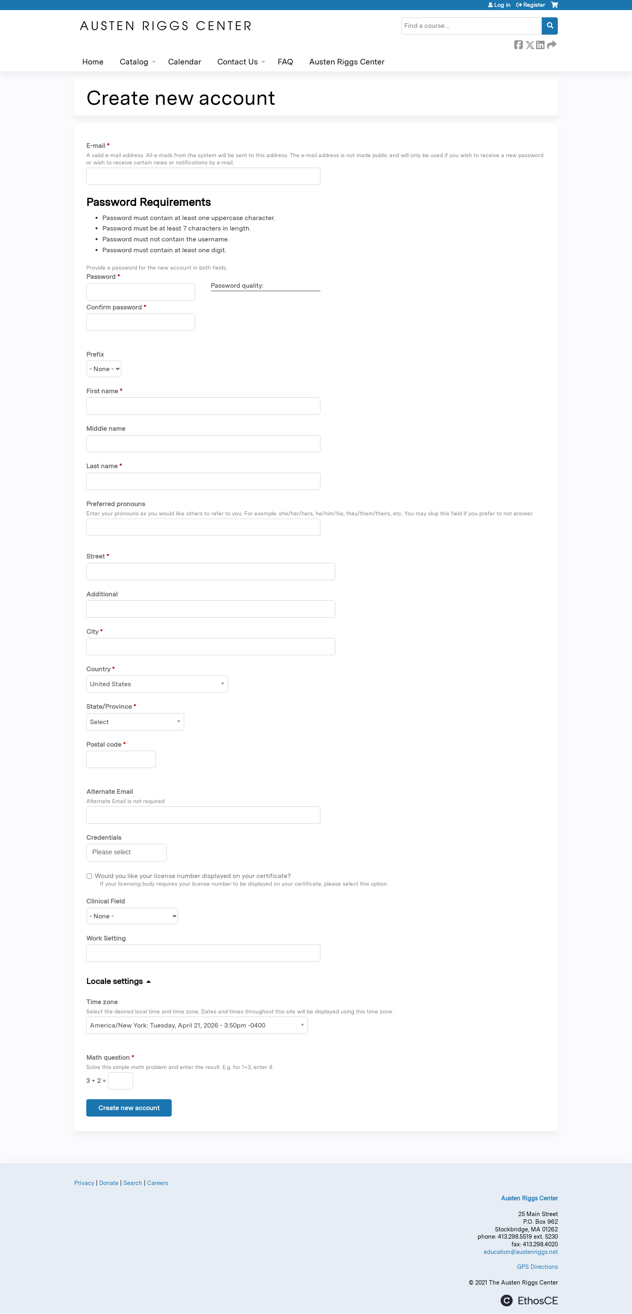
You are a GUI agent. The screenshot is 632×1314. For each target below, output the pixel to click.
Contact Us (237, 61)
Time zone (102, 1002)
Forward (551, 43)
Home (93, 61)
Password (101, 276)
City (92, 631)
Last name (102, 466)
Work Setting (106, 938)
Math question (108, 1057)
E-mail (95, 145)
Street (95, 556)
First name (102, 391)
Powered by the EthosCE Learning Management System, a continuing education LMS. (529, 1300)
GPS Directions (537, 1266)
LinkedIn (540, 43)
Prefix (95, 354)
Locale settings (114, 981)
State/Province (109, 706)
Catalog (134, 61)
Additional (102, 594)
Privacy (84, 1182)
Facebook (518, 43)
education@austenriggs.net (521, 1251)
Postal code (103, 744)
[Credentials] (116, 852)
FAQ (285, 61)
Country (98, 669)
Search (132, 1182)
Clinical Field (105, 901)
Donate (108, 1182)
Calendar (184, 61)
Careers (157, 1182)
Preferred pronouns (115, 504)
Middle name (105, 428)
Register (534, 5)
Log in (502, 5)
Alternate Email (109, 791)
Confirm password (114, 307)
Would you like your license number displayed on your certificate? (193, 876)
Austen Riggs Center (347, 61)
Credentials (103, 837)
